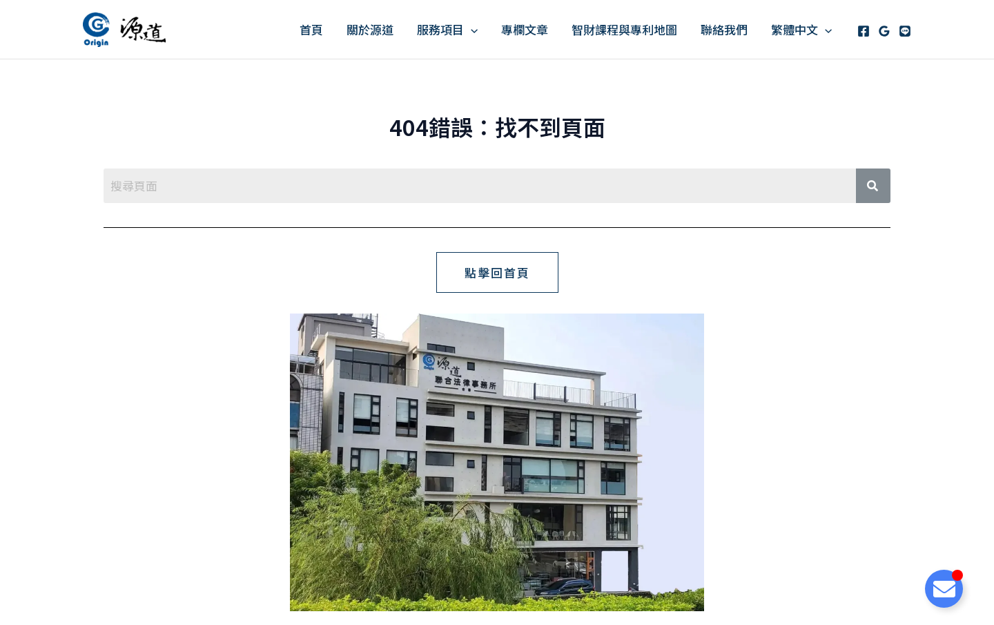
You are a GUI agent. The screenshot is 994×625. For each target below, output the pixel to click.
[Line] (905, 31)
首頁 (311, 29)
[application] (471, 29)
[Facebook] (863, 31)
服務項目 (447, 29)
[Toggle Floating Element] (944, 589)
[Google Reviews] (884, 31)
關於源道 (370, 29)
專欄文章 (524, 29)
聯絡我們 (724, 29)
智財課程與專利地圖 (624, 29)
